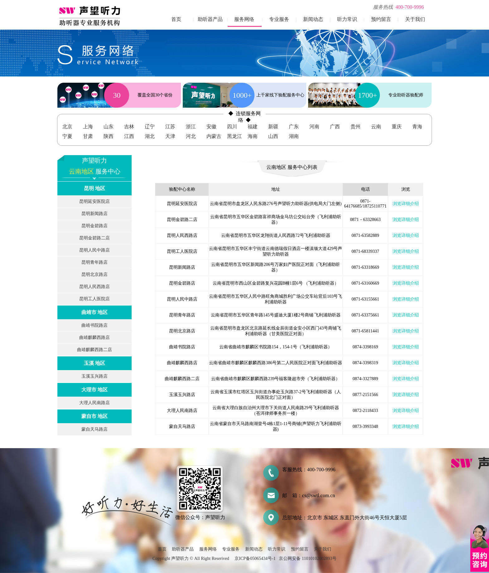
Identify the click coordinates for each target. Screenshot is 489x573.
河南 (314, 126)
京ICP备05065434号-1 (255, 558)
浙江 (191, 126)
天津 (170, 136)
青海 (417, 126)
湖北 (150, 136)
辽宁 (150, 126)
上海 (88, 126)
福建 (253, 126)
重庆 (397, 126)
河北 (191, 136)
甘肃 (88, 136)
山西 (273, 136)
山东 (109, 126)
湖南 (294, 136)
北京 (67, 126)
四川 (232, 126)
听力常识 (347, 19)
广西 (335, 126)
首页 (176, 19)
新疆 (273, 126)
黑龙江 (234, 136)
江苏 (170, 126)
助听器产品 (210, 19)
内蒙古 (213, 136)
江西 (129, 136)
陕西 (109, 136)
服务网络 (244, 19)
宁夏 (67, 136)
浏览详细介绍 (406, 203)
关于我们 (415, 19)
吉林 (129, 126)
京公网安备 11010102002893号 (307, 558)
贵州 (356, 126)
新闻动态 (313, 19)
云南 (376, 126)
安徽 (211, 126)
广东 (294, 126)
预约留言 (381, 19)
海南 (253, 136)
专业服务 (279, 19)
